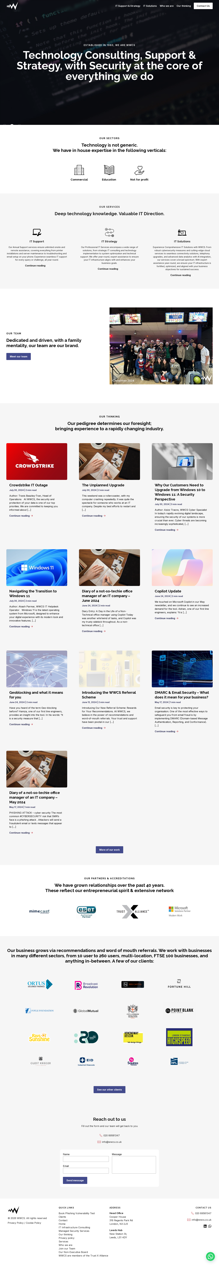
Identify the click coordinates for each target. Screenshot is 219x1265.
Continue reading (37, 265)
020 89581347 (109, 1135)
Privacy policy (66, 1238)
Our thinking (184, 5)
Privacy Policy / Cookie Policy (24, 1222)
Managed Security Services (74, 1230)
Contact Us (203, 5)
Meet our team (18, 356)
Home (62, 1223)
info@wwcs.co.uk (109, 1142)
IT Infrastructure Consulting (74, 1227)
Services (63, 1241)
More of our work (109, 849)
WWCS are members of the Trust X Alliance (83, 1255)
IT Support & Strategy (127, 5)
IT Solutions (150, 5)
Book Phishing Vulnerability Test (77, 1213)
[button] (210, 1256)
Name (86, 1157)
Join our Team (67, 1248)
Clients (62, 1216)
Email (86, 1169)
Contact (63, 1220)
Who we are (167, 5)
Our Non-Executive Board (73, 1252)
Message (134, 1164)
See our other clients (109, 1089)
